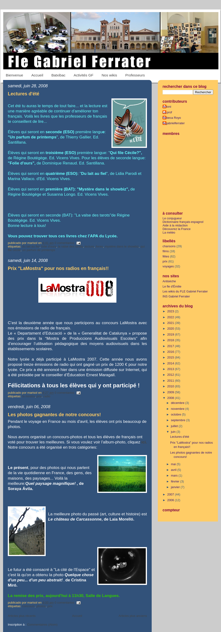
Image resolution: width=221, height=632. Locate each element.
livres (99, 246)
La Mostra (28, 396)
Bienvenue (14, 75)
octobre (176, 414)
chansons (169, 246)
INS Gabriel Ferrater (176, 296)
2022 (171, 317)
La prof (167, 112)
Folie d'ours (48, 246)
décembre (178, 403)
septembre (178, 420)
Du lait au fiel (31, 246)
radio (46, 396)
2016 (171, 352)
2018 (171, 340)
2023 (171, 311)
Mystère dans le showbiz (122, 246)
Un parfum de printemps (38, 250)
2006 (171, 500)
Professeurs (135, 75)
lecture (89, 246)
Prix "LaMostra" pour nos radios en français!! (58, 268)
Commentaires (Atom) (42, 624)
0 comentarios (64, 243)
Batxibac (58, 75)
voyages (168, 266)
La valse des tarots (70, 246)
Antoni (167, 106)
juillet (175, 426)
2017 (171, 346)
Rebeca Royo (172, 117)
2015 (171, 357)
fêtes (166, 256)
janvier (176, 487)
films (166, 251)
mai (174, 464)
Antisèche (169, 281)
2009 (171, 392)
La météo (169, 232)
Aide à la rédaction (175, 225)
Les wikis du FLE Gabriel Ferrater (185, 291)
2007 (171, 494)
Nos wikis (109, 75)
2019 (171, 334)
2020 (171, 328)
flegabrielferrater (174, 123)
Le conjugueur (172, 218)
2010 (171, 386)
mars (174, 475)
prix (39, 396)
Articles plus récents (21, 616)
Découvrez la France (176, 229)
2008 (171, 398)
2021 (171, 323)
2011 (171, 380)
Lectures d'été (23, 93)
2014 (171, 363)
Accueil (37, 75)
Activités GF (83, 75)
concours (28, 606)
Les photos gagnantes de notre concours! (54, 414)
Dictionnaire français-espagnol (183, 222)
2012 (171, 374)
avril (174, 470)
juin (174, 431)
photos (41, 606)
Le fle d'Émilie (172, 286)
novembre (178, 409)
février (175, 481)
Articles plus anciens (133, 616)
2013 (171, 369)
